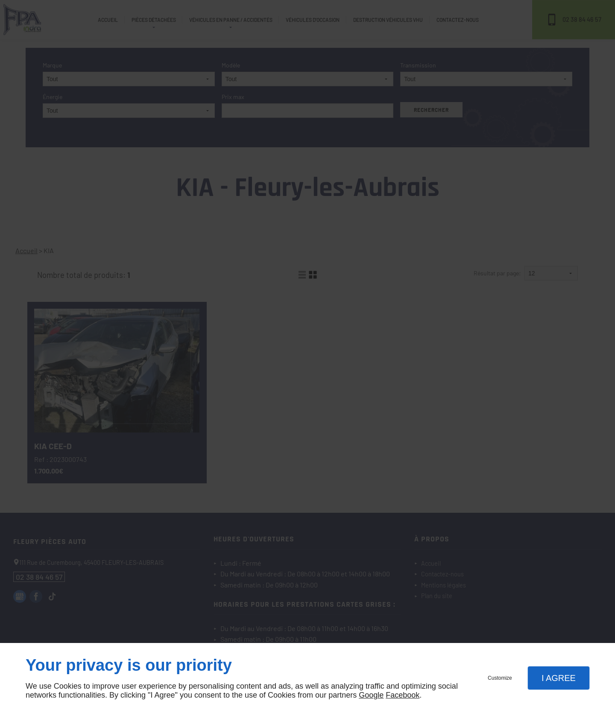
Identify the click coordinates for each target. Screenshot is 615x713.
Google (371, 695)
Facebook (402, 695)
